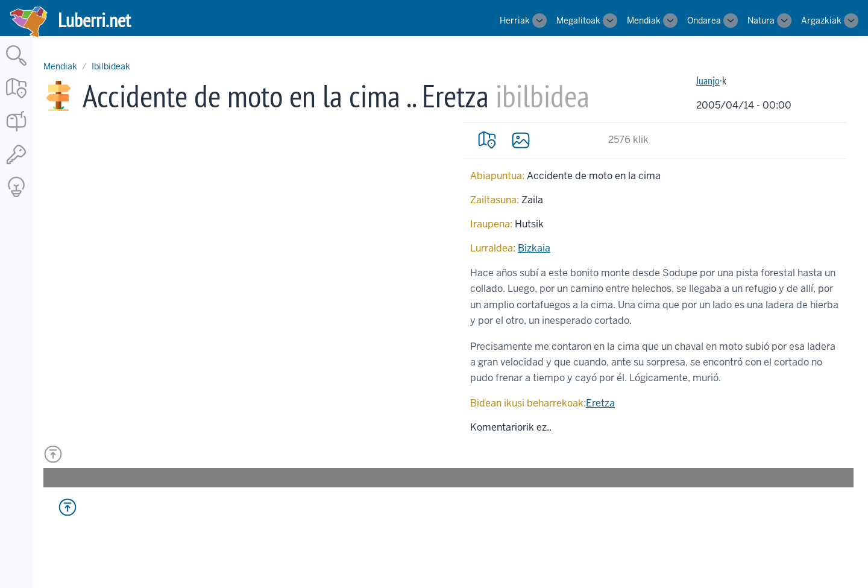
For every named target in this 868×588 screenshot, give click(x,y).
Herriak (515, 20)
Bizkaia (534, 248)
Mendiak (644, 20)
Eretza (600, 403)
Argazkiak (821, 20)
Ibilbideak (111, 66)
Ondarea (704, 20)
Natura (761, 20)
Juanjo (708, 80)
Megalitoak (578, 20)
